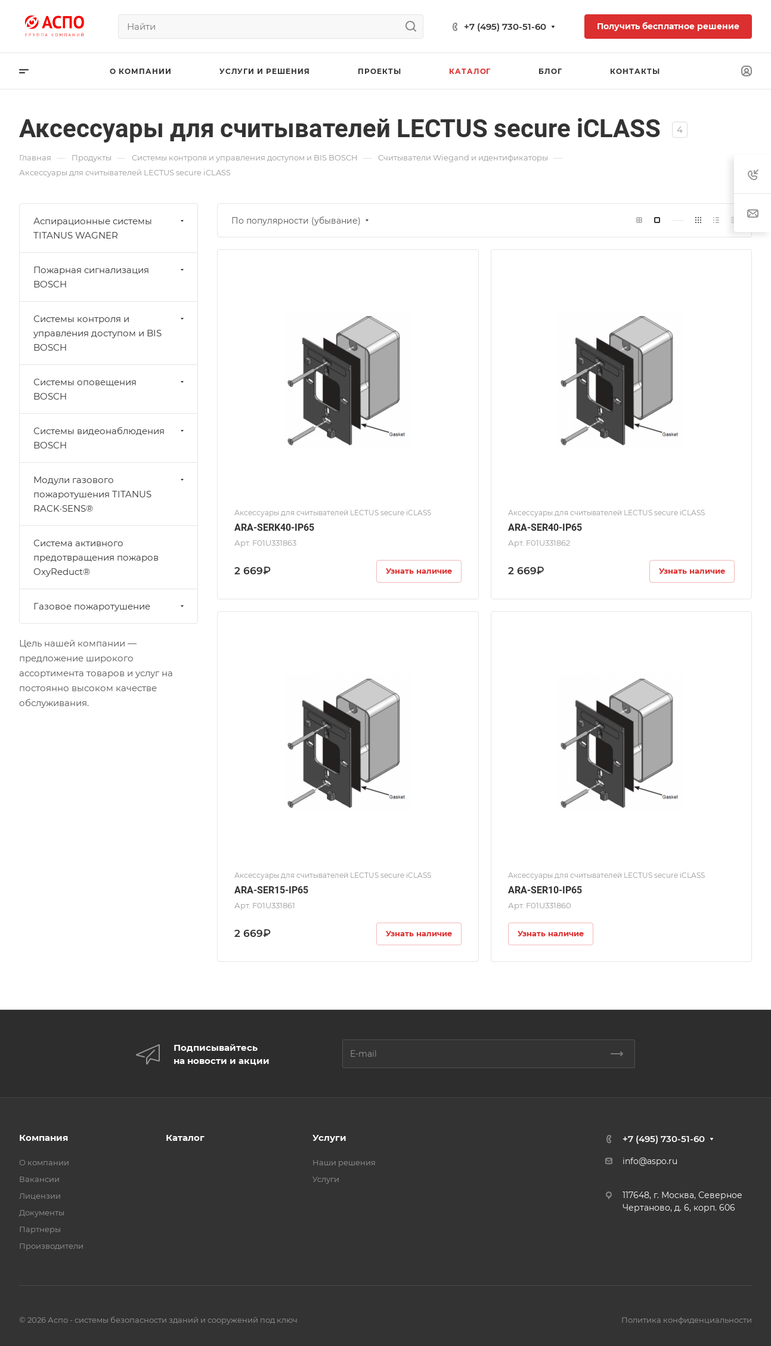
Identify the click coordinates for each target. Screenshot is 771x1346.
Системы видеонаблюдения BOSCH (110, 438)
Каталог (185, 1137)
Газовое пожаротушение (110, 606)
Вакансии (39, 1179)
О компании (44, 1162)
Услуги (329, 1137)
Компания (43, 1137)
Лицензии (40, 1195)
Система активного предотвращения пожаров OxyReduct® (96, 557)
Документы (41, 1212)
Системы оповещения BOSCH (110, 389)
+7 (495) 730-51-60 (505, 26)
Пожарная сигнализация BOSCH (110, 277)
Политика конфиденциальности (686, 1320)
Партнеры (40, 1229)
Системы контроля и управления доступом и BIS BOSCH (110, 333)
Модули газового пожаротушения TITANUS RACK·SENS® (110, 494)
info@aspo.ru (650, 1161)
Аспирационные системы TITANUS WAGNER (110, 228)
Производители (51, 1246)
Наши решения (344, 1162)
